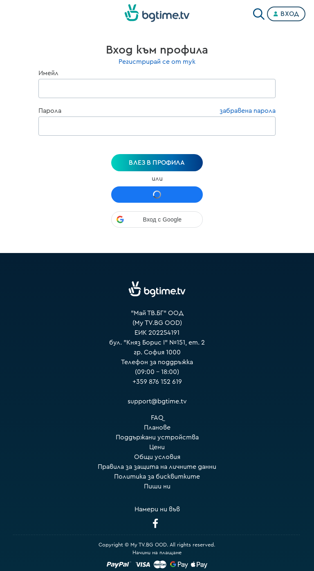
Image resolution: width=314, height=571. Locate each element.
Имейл (48, 73)
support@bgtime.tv (157, 401)
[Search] (259, 12)
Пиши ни (157, 486)
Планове (157, 427)
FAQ (157, 417)
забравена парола (248, 110)
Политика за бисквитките (157, 476)
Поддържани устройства (157, 437)
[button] (157, 219)
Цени (157, 447)
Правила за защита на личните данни (157, 467)
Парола (49, 110)
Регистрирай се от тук (157, 61)
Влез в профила (157, 162)
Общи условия (157, 457)
